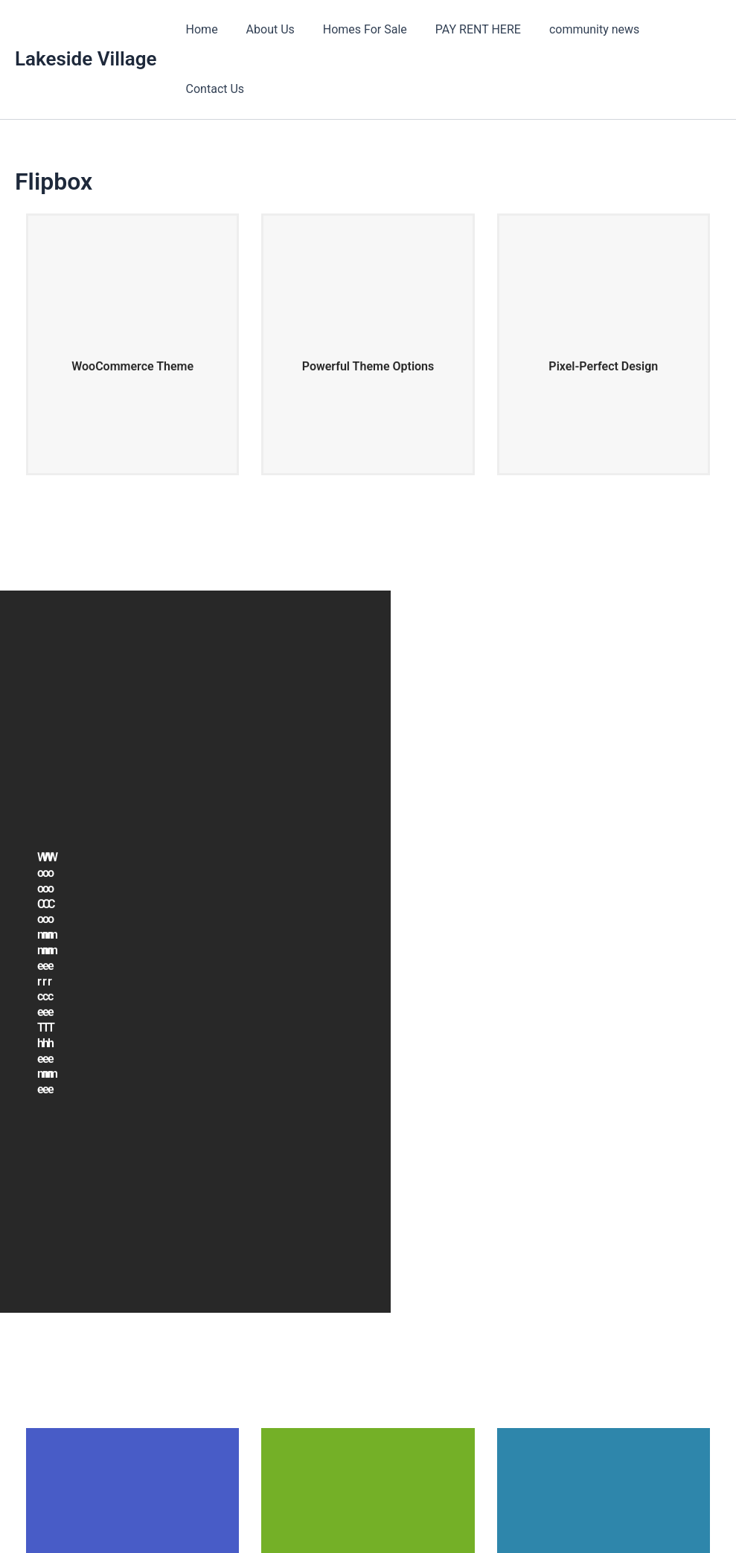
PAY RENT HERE (470, 29)
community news (582, 29)
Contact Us (679, 29)
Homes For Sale (361, 29)
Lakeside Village (86, 29)
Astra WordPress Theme (496, 1515)
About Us (271, 29)
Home (207, 29)
